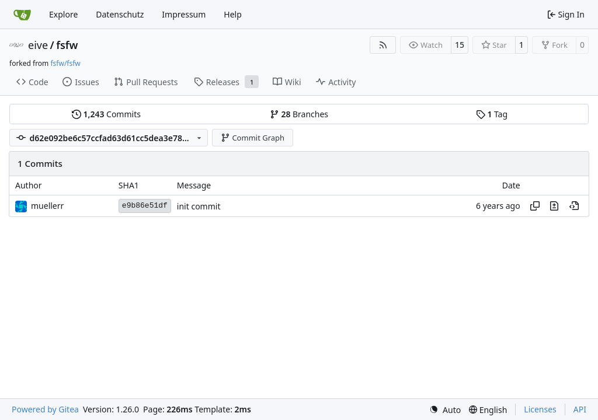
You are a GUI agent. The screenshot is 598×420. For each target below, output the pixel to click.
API (579, 409)
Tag (491, 114)
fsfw (67, 45)
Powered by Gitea (45, 409)
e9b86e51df (145, 205)
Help (233, 14)
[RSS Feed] (383, 45)
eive (38, 45)
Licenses (540, 409)
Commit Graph (252, 137)
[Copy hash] (535, 206)
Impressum (184, 14)
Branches (299, 114)
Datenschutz (120, 14)
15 (459, 44)
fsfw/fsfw (65, 63)
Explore (63, 14)
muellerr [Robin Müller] (47, 205)
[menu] (445, 409)
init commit (199, 206)
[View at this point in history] (574, 206)
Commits (106, 114)
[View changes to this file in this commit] (554, 206)
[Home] (22, 14)
